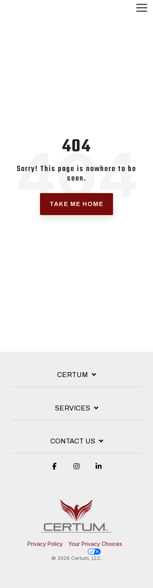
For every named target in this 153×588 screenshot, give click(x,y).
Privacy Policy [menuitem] (45, 544)
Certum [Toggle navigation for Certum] (72, 375)
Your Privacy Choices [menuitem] (95, 548)
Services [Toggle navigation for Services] (72, 408)
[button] (141, 7)
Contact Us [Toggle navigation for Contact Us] (72, 441)
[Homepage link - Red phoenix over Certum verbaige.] (76, 531)
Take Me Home (76, 204)
